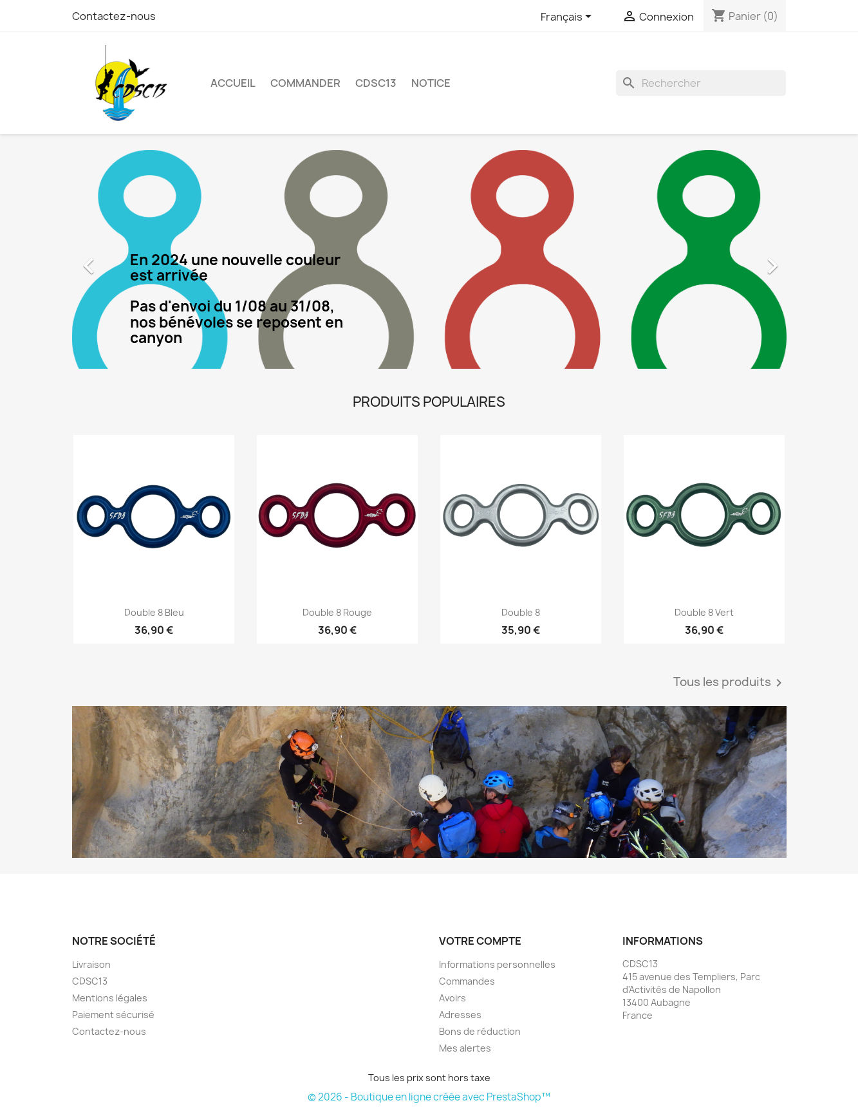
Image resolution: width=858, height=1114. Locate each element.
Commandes (467, 981)
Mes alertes (465, 1048)
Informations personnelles (497, 964)
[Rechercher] (701, 83)
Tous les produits (730, 683)
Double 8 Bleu (154, 612)
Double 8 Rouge (337, 612)
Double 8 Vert (704, 612)
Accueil (233, 83)
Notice (431, 83)
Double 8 (520, 612)
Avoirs (452, 998)
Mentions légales (109, 998)
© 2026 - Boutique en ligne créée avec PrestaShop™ (429, 1097)
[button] (126, 259)
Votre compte (480, 941)
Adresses (460, 1014)
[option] (429, 259)
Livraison (91, 964)
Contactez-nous (114, 16)
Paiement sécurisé (113, 1014)
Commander (305, 83)
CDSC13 (375, 83)
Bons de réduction (480, 1031)
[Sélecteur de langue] (568, 17)
